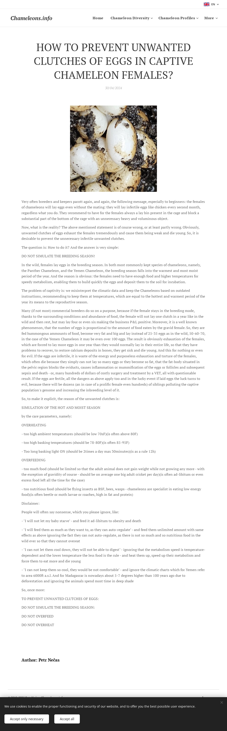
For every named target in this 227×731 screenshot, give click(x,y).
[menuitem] (99, 17)
